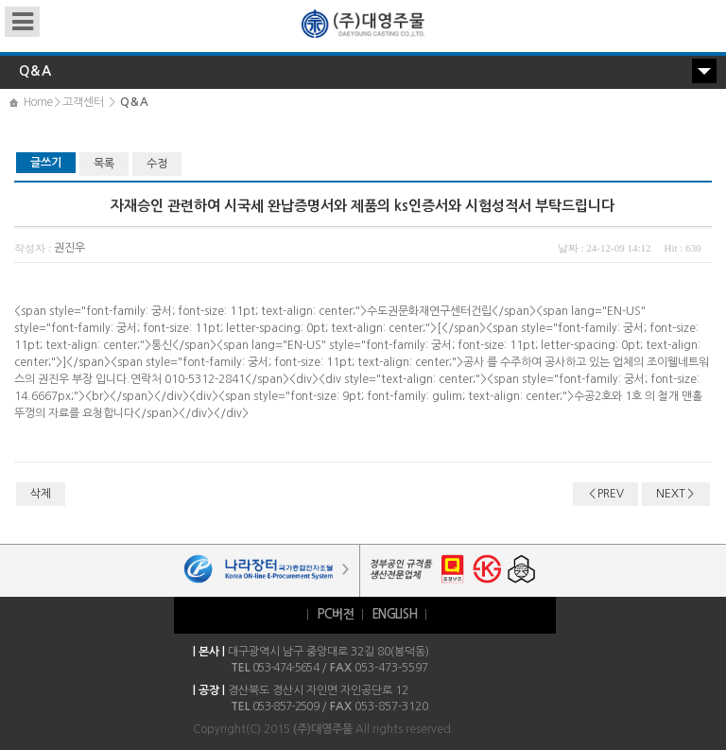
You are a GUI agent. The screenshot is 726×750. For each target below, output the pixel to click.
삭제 (40, 493)
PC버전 (335, 614)
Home (38, 102)
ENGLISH (394, 614)
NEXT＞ (676, 493)
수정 (157, 163)
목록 (104, 163)
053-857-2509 (285, 706)
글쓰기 (45, 162)
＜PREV (605, 493)
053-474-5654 (285, 667)
